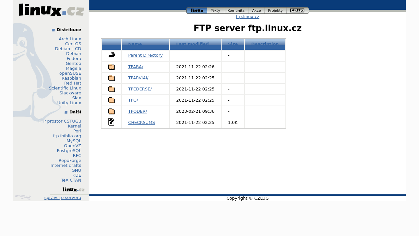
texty (215, 10)
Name (135, 44)
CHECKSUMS (141, 122)
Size (233, 44)
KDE (76, 175)
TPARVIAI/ (138, 77)
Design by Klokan (23, 197)
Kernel (74, 126)
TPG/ (133, 100)
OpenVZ (72, 145)
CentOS (73, 43)
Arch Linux (70, 38)
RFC (77, 155)
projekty (276, 10)
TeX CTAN (71, 180)
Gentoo (73, 63)
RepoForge (70, 160)
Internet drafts (65, 165)
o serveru (71, 197)
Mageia (73, 68)
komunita (236, 10)
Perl (77, 130)
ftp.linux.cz (247, 16)
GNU (76, 170)
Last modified (192, 44)
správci (52, 197)
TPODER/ (137, 111)
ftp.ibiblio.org (67, 135)
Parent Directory (145, 55)
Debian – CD (68, 48)
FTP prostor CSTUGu (59, 121)
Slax (76, 97)
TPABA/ (135, 66)
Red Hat (72, 83)
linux (196, 10)
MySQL (73, 140)
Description (265, 44)
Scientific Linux (65, 88)
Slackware (70, 92)
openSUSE (70, 73)
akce (256, 10)
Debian (73, 53)
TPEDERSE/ (140, 89)
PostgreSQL (69, 150)
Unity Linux (69, 102)
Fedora (74, 58)
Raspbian (71, 78)
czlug (298, 10)
